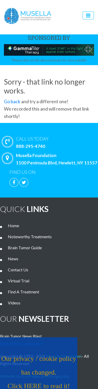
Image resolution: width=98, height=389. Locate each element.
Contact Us (18, 269)
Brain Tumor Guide (25, 247)
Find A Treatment (23, 291)
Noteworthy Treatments (30, 236)
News (13, 258)
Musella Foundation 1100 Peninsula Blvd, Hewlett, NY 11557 (50, 158)
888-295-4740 (51, 142)
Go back (12, 101)
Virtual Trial (18, 280)
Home (13, 225)
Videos (14, 302)
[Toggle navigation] (88, 15)
